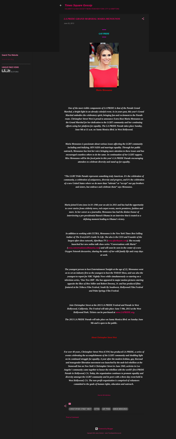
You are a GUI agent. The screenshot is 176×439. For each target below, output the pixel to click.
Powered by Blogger (104, 429)
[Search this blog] (16, 59)
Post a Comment (72, 417)
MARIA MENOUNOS (120, 409)
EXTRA (96, 409)
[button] (143, 19)
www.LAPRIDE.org (125, 312)
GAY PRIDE (106, 409)
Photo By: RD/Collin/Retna (104, 395)
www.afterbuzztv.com (117, 240)
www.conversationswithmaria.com (83, 248)
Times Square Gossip (78, 5)
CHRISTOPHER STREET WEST (80, 409)
